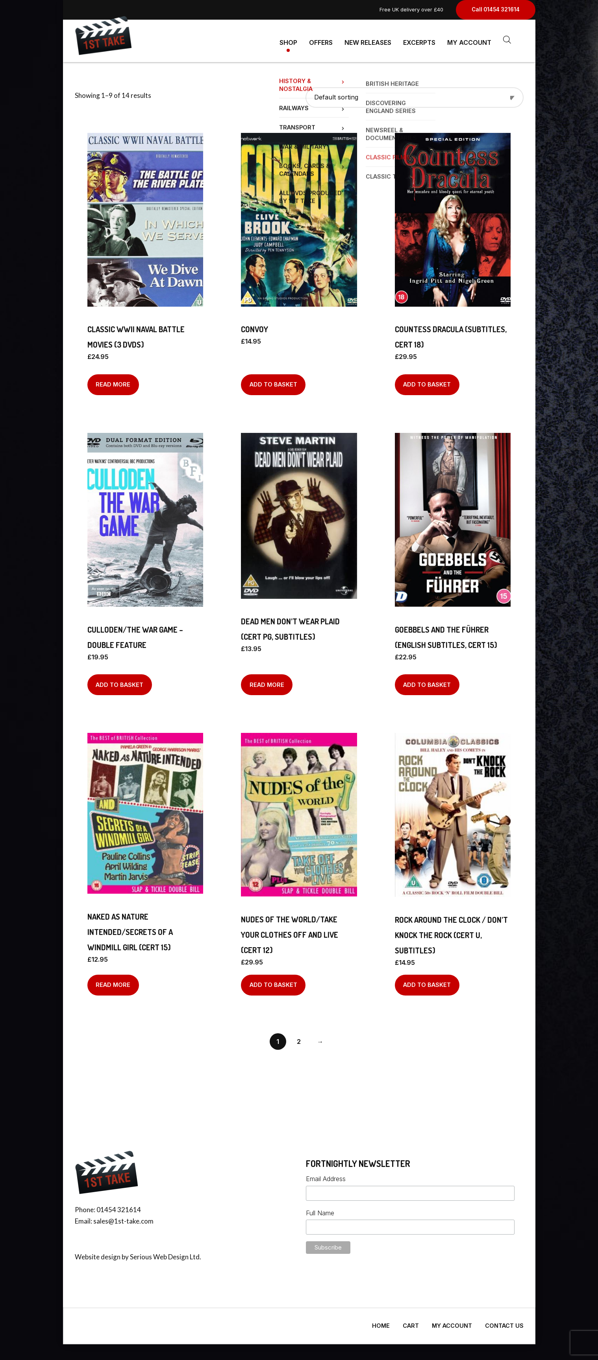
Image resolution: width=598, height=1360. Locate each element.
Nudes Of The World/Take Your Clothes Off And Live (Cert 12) (289, 931)
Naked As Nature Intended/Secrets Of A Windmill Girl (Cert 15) (130, 928)
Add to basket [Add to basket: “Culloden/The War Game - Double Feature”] (119, 681)
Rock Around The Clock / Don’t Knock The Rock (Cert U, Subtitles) (451, 931)
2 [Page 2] (299, 1038)
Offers (321, 39)
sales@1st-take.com (123, 1218)
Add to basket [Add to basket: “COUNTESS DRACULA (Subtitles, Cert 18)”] (427, 381)
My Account (469, 39)
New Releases (367, 39)
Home (381, 1322)
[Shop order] (414, 94)
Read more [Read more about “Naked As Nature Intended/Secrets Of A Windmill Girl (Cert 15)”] (113, 981)
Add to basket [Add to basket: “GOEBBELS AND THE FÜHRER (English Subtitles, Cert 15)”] (427, 681)
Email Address (326, 1176)
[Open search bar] (507, 39)
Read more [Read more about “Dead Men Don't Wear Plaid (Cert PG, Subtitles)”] (267, 681)
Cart (411, 1322)
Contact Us (504, 1322)
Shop (288, 39)
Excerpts (419, 39)
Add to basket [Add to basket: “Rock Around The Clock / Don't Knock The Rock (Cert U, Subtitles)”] (427, 981)
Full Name (320, 1210)
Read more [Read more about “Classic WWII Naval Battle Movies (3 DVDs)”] (113, 381)
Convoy (254, 326)
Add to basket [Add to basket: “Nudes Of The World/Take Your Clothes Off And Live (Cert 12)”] (273, 981)
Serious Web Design (159, 1254)
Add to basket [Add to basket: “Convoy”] (273, 381)
